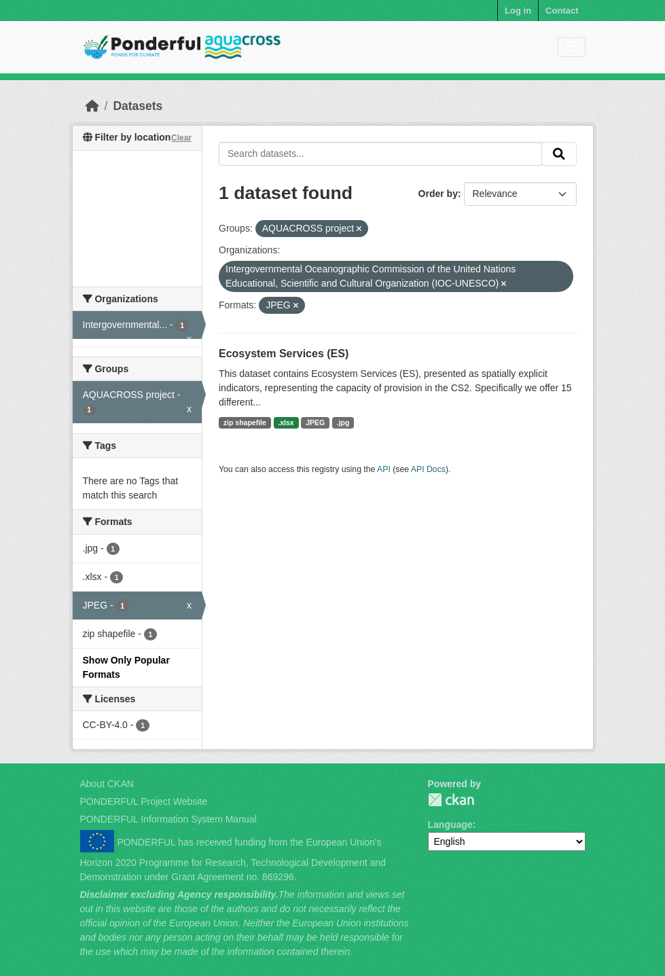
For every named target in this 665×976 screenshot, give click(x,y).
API (384, 469)
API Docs (428, 469)
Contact (561, 10)
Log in (518, 10)
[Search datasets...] (380, 154)
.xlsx (285, 422)
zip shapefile (244, 422)
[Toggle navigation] (572, 47)
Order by (438, 193)
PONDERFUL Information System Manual (168, 819)
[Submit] (559, 154)
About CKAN (107, 783)
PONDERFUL (451, 800)
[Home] (92, 106)
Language (450, 824)
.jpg (343, 422)
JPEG (315, 422)
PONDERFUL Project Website (144, 801)
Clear (181, 138)
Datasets (137, 106)
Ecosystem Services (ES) (283, 353)
